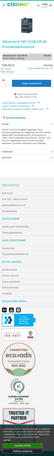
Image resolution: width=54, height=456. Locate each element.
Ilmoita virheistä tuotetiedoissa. (18, 106)
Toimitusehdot (9, 269)
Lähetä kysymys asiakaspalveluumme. (21, 103)
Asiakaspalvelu (9, 211)
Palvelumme (8, 248)
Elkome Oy (7, 193)
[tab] (27, 124)
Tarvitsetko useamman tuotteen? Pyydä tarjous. (25, 109)
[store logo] (18, 4)
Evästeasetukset (10, 287)
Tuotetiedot (7, 151)
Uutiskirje (7, 293)
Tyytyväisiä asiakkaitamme (15, 254)
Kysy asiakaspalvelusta (38, 68)
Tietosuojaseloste (11, 281)
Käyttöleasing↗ (7, 71)
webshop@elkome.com (14, 205)
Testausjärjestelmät (12, 232)
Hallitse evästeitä (22, 451)
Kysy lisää (6, 157)
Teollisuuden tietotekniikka (15, 226)
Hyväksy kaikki (22, 445)
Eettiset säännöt (10, 275)
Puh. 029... (15, 199)
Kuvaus (5, 124)
